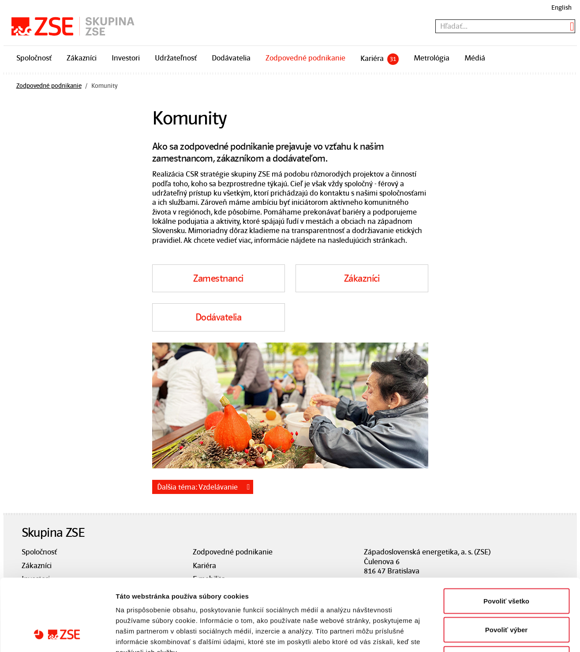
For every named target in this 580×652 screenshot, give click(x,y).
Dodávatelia (231, 57)
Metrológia (431, 57)
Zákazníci (82, 57)
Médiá (474, 57)
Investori (126, 57)
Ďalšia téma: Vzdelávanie (197, 486)
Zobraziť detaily (461, 634)
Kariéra (379, 59)
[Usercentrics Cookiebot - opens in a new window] (57, 634)
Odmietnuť (506, 594)
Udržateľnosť (176, 57)
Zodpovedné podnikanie (305, 57)
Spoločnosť (34, 57)
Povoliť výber (506, 565)
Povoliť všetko (506, 536)
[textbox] (505, 26)
